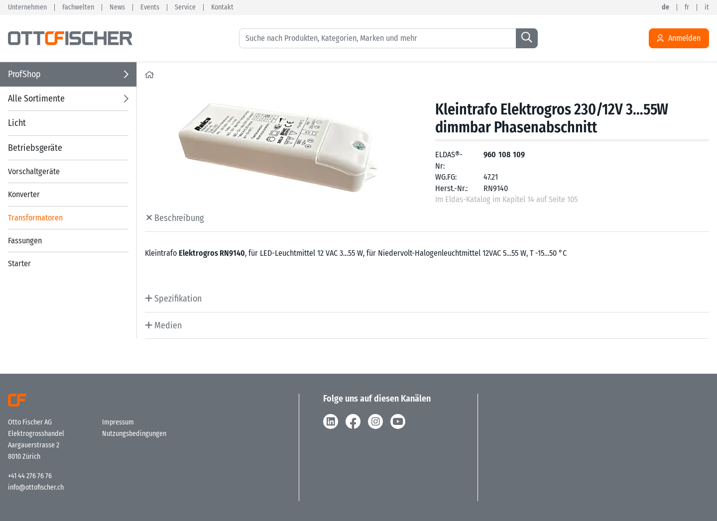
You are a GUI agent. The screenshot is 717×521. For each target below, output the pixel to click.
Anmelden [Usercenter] (679, 38)
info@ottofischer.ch (36, 487)
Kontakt (222, 7)
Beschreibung (178, 217)
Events (149, 7)
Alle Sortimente (36, 98)
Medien (167, 325)
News (117, 7)
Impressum (118, 422)
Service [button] (185, 7)
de (665, 7)
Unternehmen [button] (27, 7)
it (707, 7)
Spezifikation (177, 298)
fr (687, 7)
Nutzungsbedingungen (134, 433)
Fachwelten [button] (78, 7)
